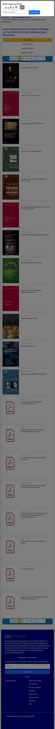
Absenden (34, 12)
